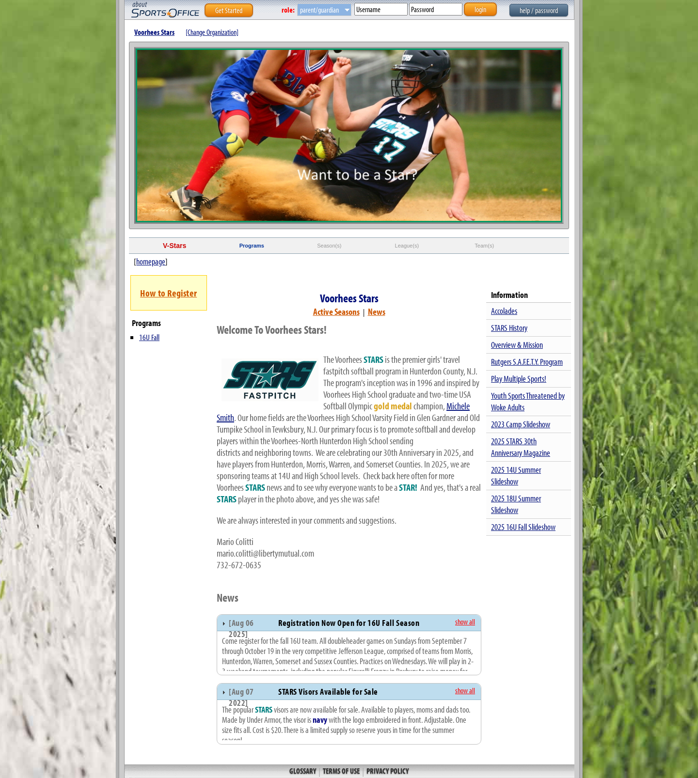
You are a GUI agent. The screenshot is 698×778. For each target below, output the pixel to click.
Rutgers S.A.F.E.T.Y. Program (527, 361)
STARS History (509, 327)
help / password (539, 10)
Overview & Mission (517, 344)
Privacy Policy (387, 771)
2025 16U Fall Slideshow (523, 526)
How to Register (168, 293)
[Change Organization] (212, 32)
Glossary (303, 771)
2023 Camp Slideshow (520, 424)
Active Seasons (336, 311)
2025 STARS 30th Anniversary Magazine (520, 447)
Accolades (504, 310)
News (376, 311)
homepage (150, 261)
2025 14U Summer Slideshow (516, 475)
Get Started (228, 10)
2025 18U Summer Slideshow (516, 504)
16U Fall (149, 337)
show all (465, 621)
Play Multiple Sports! (518, 378)
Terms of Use (341, 771)
